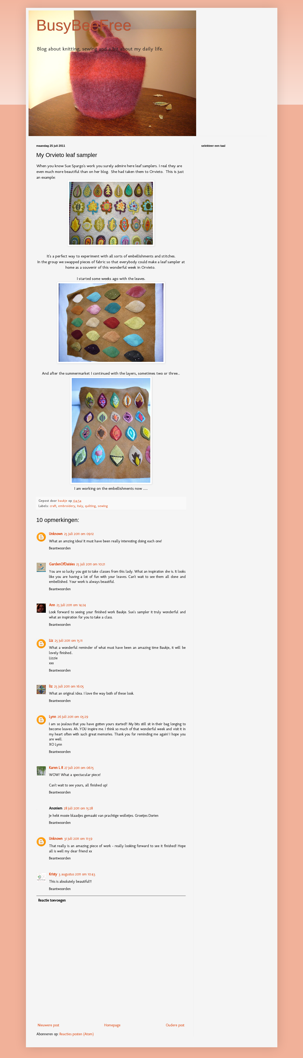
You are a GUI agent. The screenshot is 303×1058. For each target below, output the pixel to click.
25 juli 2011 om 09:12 (79, 534)
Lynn (52, 716)
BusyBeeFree (84, 25)
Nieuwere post (48, 1025)
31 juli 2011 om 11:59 (78, 838)
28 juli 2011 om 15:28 (78, 808)
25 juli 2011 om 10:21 (90, 564)
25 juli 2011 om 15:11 (68, 640)
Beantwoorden (60, 548)
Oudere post (175, 1025)
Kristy (53, 874)
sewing (103, 506)
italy (80, 506)
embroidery (66, 506)
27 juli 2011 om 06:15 (79, 768)
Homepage (112, 1025)
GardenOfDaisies (62, 564)
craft (53, 506)
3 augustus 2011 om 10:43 (77, 874)
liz (51, 686)
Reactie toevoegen (52, 900)
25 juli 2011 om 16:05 (69, 686)
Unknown (56, 534)
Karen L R (56, 768)
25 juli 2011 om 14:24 (71, 605)
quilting (90, 506)
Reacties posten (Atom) (76, 1034)
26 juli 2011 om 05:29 (73, 716)
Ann (52, 605)
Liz (51, 640)
